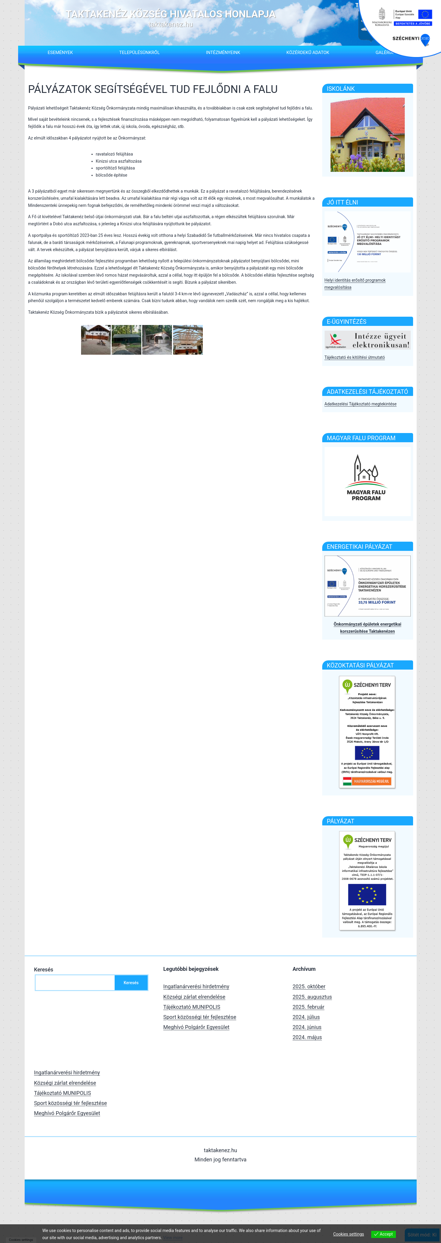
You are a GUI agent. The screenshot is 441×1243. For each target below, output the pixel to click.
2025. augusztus (312, 997)
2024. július (306, 1017)
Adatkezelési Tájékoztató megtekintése (361, 404)
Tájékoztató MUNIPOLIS (191, 1007)
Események (60, 52)
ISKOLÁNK (341, 88)
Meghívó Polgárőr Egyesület (196, 1027)
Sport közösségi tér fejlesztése (199, 1017)
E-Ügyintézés (346, 321)
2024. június (307, 1027)
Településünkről (139, 52)
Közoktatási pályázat (360, 665)
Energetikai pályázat (360, 546)
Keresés (43, 969)
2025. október (309, 986)
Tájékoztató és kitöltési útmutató (355, 357)
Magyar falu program (361, 438)
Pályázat (341, 821)
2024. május (307, 1037)
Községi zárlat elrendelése (194, 997)
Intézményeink (223, 52)
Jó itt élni (342, 202)
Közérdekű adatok (308, 52)
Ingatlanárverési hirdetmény (196, 986)
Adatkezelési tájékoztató (367, 391)
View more (173, 1237)
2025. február (308, 1007)
